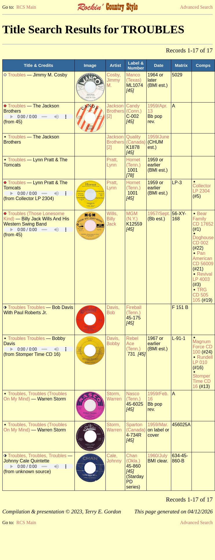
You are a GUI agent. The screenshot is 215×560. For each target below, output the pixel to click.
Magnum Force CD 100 (202, 346)
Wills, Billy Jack (112, 218)
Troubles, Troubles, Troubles (37, 455)
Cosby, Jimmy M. (114, 80)
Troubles (17, 74)
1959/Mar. (157, 424)
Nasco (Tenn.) (133, 396)
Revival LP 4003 (202, 277)
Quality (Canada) (135, 139)
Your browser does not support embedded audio (38, 116)
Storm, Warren (114, 396)
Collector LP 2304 (202, 188)
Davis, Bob (113, 310)
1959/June (158, 136)
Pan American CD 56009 (203, 258)
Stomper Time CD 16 (202, 381)
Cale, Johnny (114, 458)
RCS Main (26, 7)
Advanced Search (196, 7)
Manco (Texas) (133, 77)
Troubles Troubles (26, 307)
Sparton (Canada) (135, 427)
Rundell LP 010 (203, 360)
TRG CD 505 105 (200, 295)
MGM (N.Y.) (132, 216)
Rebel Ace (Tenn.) (133, 343)
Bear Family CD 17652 (203, 218)
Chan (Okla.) (133, 458)
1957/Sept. (158, 213)
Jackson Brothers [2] (115, 111)
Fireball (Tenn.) (133, 310)
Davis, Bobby (113, 341)
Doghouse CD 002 (203, 240)
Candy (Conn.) (133, 108)
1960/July (157, 455)
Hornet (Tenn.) (133, 162)
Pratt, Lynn (112, 162)
